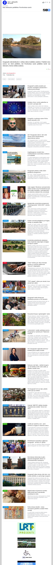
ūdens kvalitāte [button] (11, 79)
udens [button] (4, 79)
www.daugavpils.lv (11, 73)
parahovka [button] (19, 79)
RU (47, 2)
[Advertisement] (26, 23)
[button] (49, 2)
